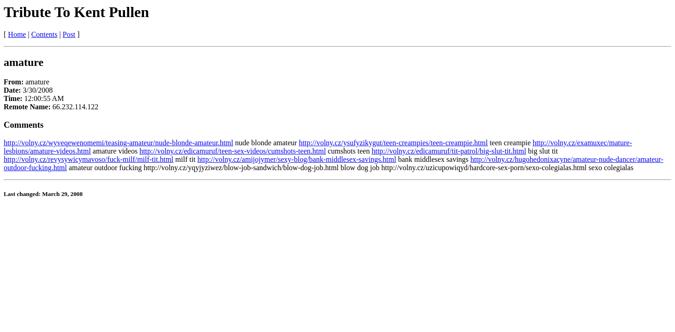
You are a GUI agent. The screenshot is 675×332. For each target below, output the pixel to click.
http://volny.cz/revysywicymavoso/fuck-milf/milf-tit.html (88, 159)
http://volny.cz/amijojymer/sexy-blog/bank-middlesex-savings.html (296, 159)
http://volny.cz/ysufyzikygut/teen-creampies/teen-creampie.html (393, 143)
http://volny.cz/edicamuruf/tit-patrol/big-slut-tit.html (448, 151)
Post (69, 34)
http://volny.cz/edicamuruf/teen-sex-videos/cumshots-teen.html (232, 151)
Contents (44, 34)
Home (17, 34)
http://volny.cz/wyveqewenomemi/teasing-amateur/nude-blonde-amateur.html (118, 143)
